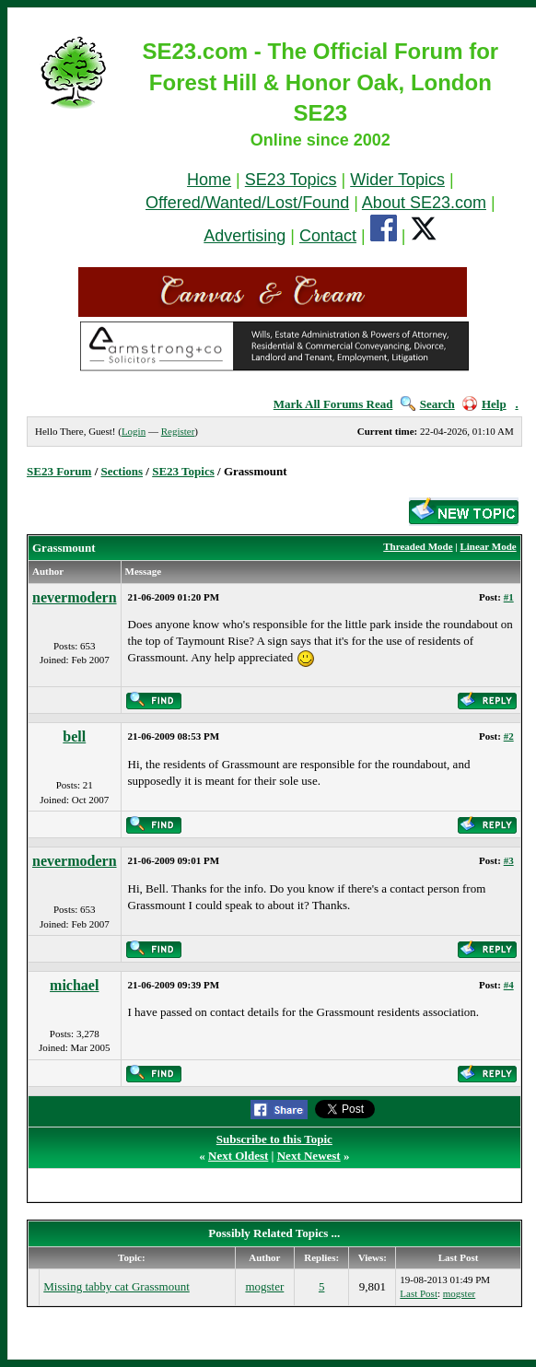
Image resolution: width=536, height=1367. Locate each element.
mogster (264, 1286)
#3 (509, 860)
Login (134, 431)
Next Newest (309, 1156)
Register (178, 431)
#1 (509, 596)
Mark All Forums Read (333, 404)
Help (484, 404)
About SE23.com (424, 202)
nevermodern (74, 597)
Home (209, 179)
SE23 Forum (59, 471)
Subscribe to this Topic (274, 1139)
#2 (509, 736)
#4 (509, 984)
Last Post (418, 1293)
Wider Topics (397, 179)
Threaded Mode (417, 546)
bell (74, 736)
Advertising (244, 236)
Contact (327, 236)
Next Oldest (238, 1156)
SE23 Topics (291, 179)
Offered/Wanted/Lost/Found (247, 202)
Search (428, 404)
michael (74, 985)
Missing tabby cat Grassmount (116, 1286)
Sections (122, 471)
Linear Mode (488, 546)
